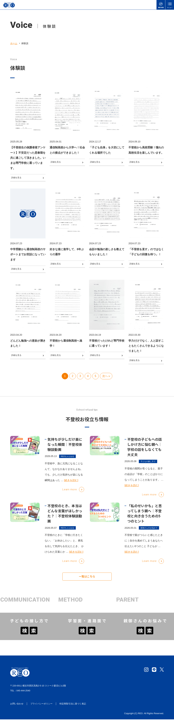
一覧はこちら (87, 584)
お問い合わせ (16, 709)
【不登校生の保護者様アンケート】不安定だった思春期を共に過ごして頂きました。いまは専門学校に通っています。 (28, 158)
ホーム (13, 43)
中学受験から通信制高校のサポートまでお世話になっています (28, 256)
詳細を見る (18, 178)
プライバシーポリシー (41, 709)
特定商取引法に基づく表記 (72, 709)
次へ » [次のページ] (106, 383)
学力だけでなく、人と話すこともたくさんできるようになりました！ (146, 349)
